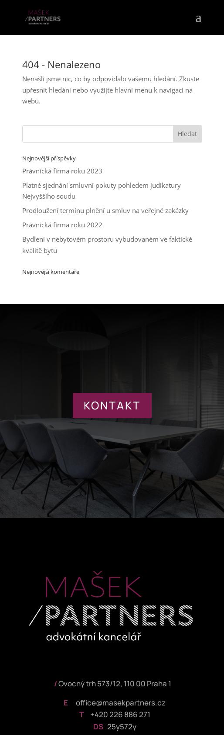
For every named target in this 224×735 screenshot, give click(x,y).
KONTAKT (112, 405)
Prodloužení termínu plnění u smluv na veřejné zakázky (105, 210)
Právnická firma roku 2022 (62, 224)
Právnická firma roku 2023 (62, 170)
